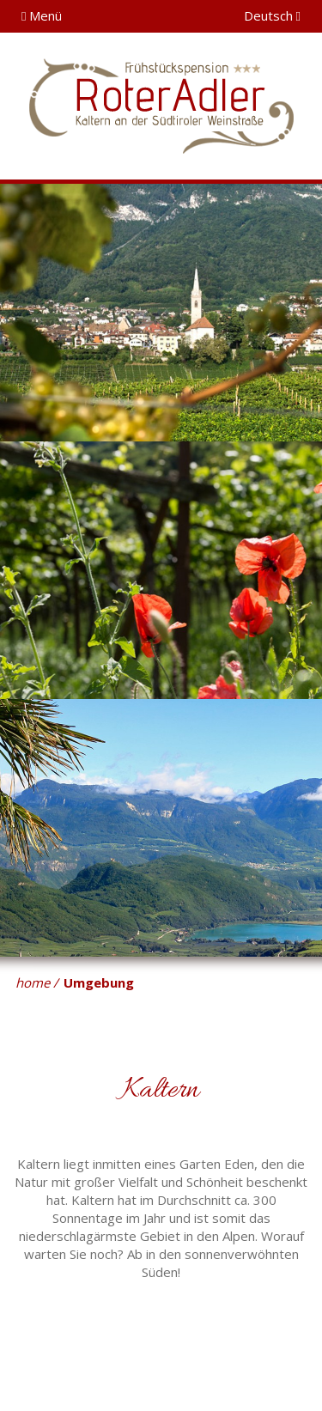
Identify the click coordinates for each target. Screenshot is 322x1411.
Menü (41, 15)
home (32, 982)
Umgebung (99, 982)
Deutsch (272, 15)
